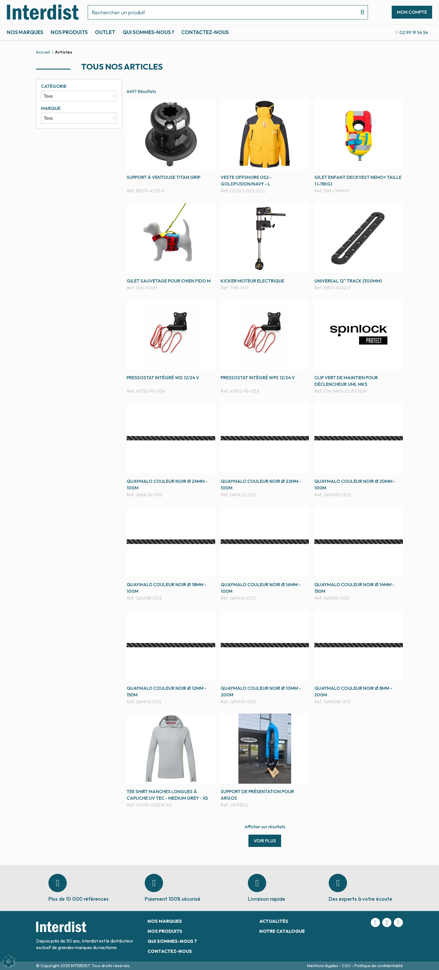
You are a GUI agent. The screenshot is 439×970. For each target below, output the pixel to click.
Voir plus (265, 840)
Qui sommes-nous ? (148, 32)
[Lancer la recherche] (360, 12)
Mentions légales (323, 965)
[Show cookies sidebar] (8, 961)
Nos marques (25, 32)
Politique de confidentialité (378, 965)
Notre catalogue (282, 931)
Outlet (105, 32)
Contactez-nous (205, 32)
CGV (347, 965)
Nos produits (69, 32)
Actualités (273, 921)
